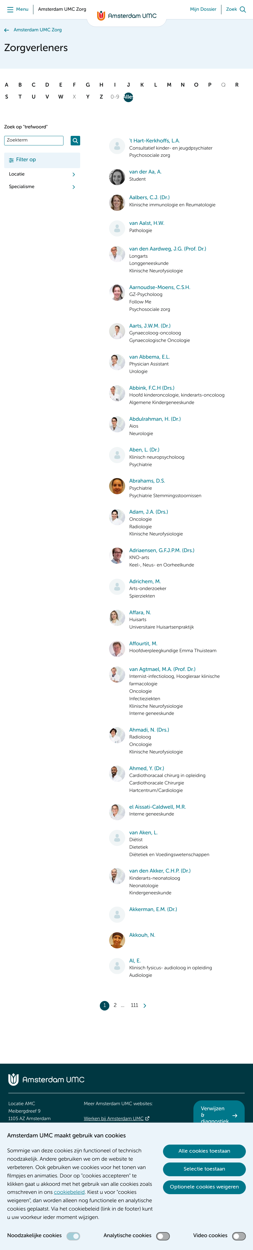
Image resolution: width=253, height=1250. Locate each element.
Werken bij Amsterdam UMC (114, 1119)
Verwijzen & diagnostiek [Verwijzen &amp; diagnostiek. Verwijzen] (215, 1115)
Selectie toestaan (204, 1169)
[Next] (144, 1005)
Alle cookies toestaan (204, 1151)
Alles (128, 97)
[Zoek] (237, 9)
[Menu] (16, 9)
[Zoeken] (75, 140)
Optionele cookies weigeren (204, 1187)
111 (134, 1005)
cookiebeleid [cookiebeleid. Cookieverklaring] (69, 1192)
